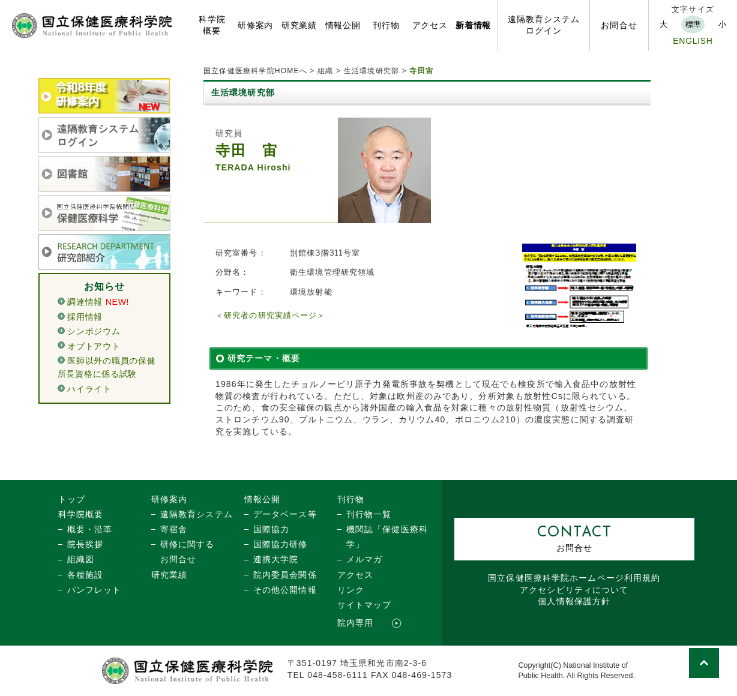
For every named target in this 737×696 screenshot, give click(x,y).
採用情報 (85, 317)
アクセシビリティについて (574, 590)
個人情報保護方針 (574, 601)
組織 (325, 71)
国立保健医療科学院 (574, 578)
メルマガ (364, 559)
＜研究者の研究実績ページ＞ (270, 315)
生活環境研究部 (371, 71)
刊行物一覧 (369, 514)
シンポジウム (93, 331)
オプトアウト (93, 346)
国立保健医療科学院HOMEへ (255, 71)
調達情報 (85, 302)
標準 (693, 24)
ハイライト (89, 389)
